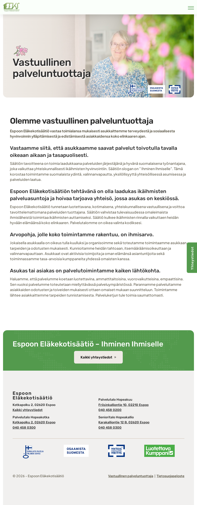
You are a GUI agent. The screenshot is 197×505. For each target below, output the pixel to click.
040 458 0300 (24, 427)
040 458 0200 (110, 410)
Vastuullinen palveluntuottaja (130, 476)
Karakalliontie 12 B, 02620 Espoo (123, 422)
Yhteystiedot (192, 258)
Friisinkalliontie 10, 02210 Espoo (123, 405)
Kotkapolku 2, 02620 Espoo (34, 422)
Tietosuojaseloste (170, 476)
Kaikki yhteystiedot (96, 357)
